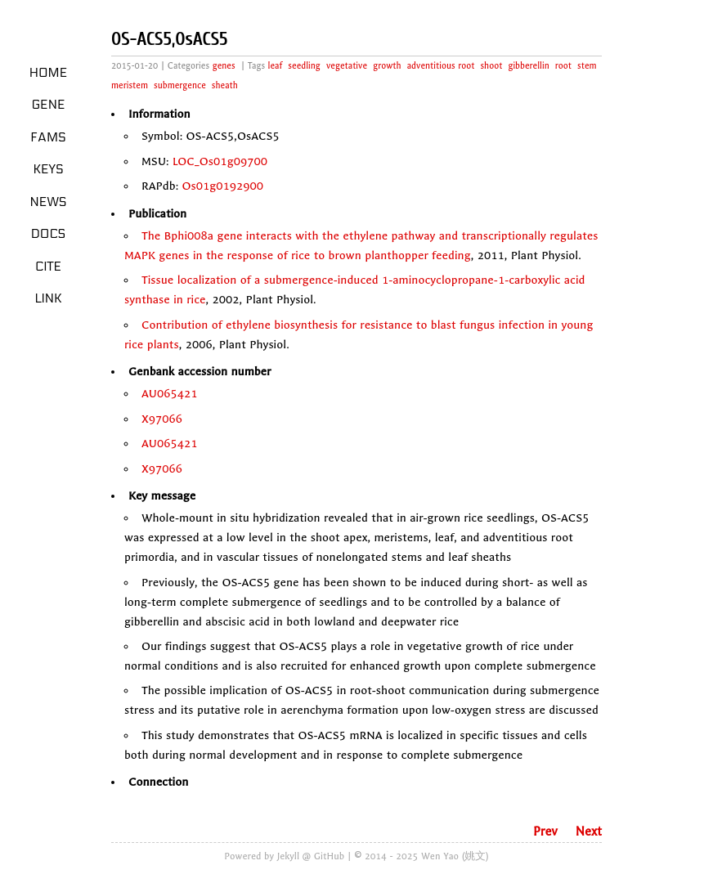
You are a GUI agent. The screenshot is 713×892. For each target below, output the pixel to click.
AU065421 (169, 394)
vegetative (346, 66)
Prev (545, 831)
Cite (48, 266)
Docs (48, 233)
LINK (47, 298)
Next (589, 831)
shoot (491, 66)
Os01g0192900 (223, 186)
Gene (48, 104)
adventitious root (441, 66)
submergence (180, 85)
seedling (304, 66)
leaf (275, 66)
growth (387, 66)
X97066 (161, 419)
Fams (47, 137)
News (48, 202)
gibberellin (528, 66)
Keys (48, 169)
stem (587, 66)
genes (224, 66)
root (563, 66)
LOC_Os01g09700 (220, 161)
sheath (225, 85)
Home (48, 72)
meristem (129, 85)
